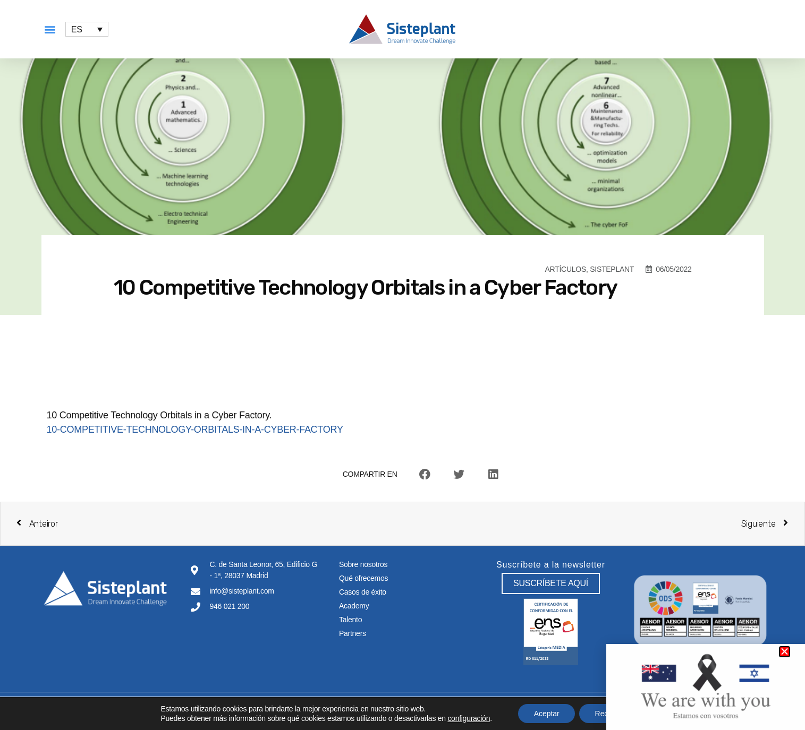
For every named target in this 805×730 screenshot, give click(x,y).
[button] (50, 29)
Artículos (565, 269)
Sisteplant (612, 269)
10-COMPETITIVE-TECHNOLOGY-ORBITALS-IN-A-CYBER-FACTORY (195, 429)
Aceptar (546, 713)
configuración (468, 718)
